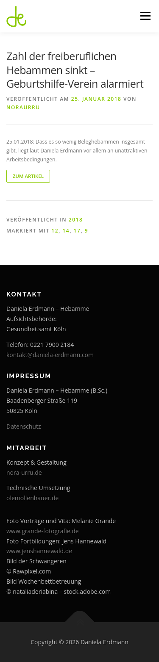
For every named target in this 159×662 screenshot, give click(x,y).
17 (77, 230)
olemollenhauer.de (32, 498)
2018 (76, 219)
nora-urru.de (24, 472)
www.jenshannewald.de (39, 551)
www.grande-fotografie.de (42, 531)
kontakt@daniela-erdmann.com (50, 355)
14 (66, 230)
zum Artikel (28, 176)
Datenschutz (23, 426)
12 (55, 230)
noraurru (23, 107)
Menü (145, 15)
